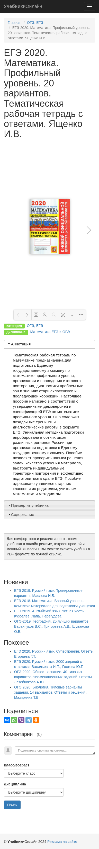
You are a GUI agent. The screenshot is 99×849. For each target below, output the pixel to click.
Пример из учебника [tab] (28, 505)
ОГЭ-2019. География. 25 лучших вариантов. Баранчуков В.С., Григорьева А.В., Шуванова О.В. (51, 626)
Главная (14, 23)
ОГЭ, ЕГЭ (35, 23)
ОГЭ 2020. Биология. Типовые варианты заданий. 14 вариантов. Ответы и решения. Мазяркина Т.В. (50, 692)
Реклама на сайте (62, 842)
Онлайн (23, 6)
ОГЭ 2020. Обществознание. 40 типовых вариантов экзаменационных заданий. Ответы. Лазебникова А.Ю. (53, 677)
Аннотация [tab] (19, 344)
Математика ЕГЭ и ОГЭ (50, 332)
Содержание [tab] (20, 514)
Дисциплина (15, 784)
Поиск (12, 805)
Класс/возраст (16, 765)
